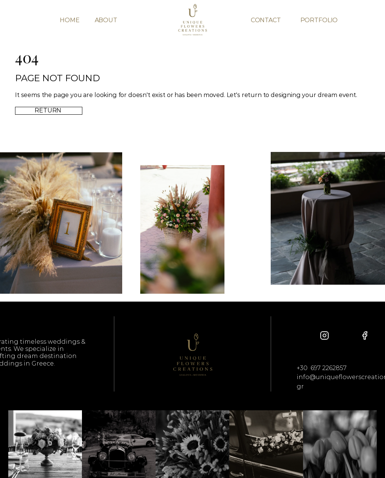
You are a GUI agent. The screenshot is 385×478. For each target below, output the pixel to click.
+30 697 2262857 (322, 368)
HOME (69, 20)
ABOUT (106, 20)
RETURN (49, 110)
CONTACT (266, 20)
